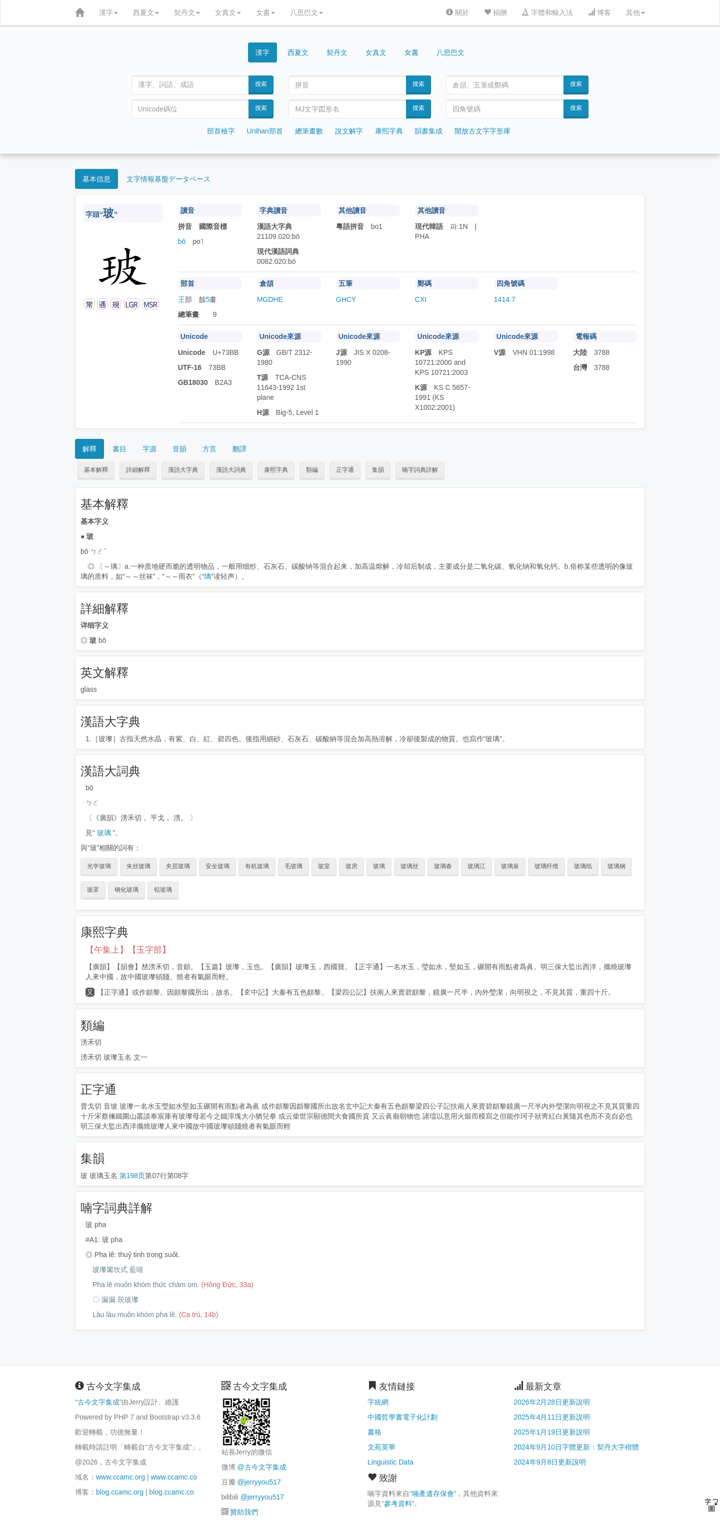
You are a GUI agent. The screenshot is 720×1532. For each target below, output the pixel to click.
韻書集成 (428, 131)
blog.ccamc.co (171, 1492)
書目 (119, 449)
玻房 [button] (352, 866)
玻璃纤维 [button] (546, 866)
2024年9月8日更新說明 (550, 1462)
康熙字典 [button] (276, 469)
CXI (420, 299)
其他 (635, 12)
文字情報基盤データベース (168, 179)
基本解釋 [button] (96, 469)
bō (182, 241)
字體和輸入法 (547, 12)
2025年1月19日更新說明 (552, 1432)
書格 (375, 1432)
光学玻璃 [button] (99, 866)
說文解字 (349, 131)
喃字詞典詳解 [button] (420, 469)
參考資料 (398, 1504)
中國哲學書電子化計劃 (403, 1417)
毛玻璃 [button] (293, 866)
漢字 (108, 12)
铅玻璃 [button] (163, 889)
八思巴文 (306, 12)
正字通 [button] (345, 469)
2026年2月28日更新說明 (552, 1402)
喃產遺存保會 (433, 1494)
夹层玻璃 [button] (178, 866)
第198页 (132, 1176)
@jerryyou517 (258, 1482)
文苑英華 (382, 1447)
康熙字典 (389, 131)
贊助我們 (244, 1512)
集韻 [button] (378, 469)
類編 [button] (312, 469)
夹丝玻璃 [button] (138, 866)
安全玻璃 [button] (218, 866)
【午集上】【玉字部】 (128, 950)
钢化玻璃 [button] (126, 889)
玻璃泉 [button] (510, 866)
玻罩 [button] (93, 889)
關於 (457, 12)
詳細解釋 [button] (138, 469)
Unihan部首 (265, 131)
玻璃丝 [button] (409, 866)
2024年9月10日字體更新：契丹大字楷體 (577, 1447)
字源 (149, 449)
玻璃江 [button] (477, 866)
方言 (209, 449)
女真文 (228, 12)
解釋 (89, 449)
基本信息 (96, 179)
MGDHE (270, 299)
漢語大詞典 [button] (231, 469)
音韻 (179, 449)
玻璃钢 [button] (617, 866)
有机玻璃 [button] (257, 866)
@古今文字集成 (261, 1467)
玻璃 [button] (379, 866)
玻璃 (104, 833)
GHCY (346, 299)
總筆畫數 (309, 131)
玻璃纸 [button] (583, 866)
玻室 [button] (324, 866)
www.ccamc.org (120, 1477)
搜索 (261, 83)
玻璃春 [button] (443, 866)
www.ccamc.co (173, 1477)
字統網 (378, 1402)
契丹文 (187, 12)
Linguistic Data (391, 1462)
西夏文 (146, 12)
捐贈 (495, 12)
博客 (599, 12)
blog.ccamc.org (120, 1492)
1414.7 (505, 299)
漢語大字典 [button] (183, 469)
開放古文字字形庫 (482, 131)
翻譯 (239, 449)
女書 (265, 12)
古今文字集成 (99, 1402)
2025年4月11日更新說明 (552, 1417)
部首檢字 (221, 131)
